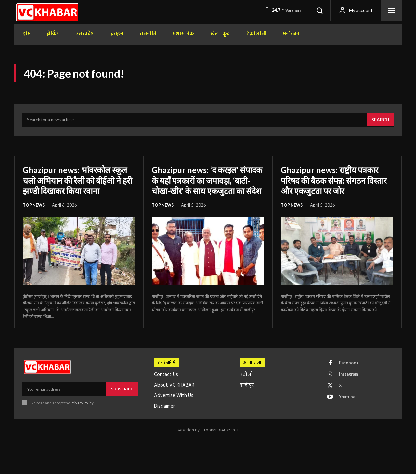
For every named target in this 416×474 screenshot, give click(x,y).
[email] (64, 402)
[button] (319, 10)
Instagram (350, 388)
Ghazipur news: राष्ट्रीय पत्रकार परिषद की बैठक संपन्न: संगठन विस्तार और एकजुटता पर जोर (335, 182)
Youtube (348, 412)
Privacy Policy (82, 415)
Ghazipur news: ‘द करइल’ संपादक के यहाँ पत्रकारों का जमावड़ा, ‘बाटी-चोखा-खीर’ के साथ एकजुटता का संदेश (207, 187)
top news (34, 217)
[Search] (380, 122)
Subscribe (122, 401)
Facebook (349, 376)
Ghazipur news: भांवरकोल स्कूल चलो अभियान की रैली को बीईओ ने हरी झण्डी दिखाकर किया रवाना (77, 187)
